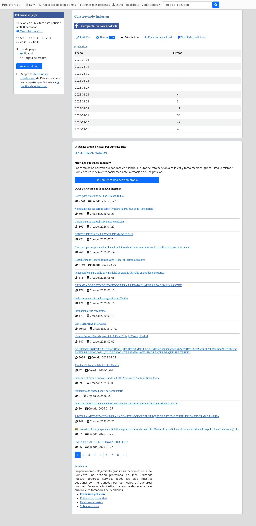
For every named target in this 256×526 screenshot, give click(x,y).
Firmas (105, 37)
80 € (36, 144)
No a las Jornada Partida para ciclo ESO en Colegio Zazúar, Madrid (111, 336)
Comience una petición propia (117, 180)
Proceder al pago (29, 167)
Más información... (29, 132)
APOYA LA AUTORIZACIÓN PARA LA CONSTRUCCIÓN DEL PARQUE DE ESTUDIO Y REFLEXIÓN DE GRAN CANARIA (147, 416)
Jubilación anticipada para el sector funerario (99, 390)
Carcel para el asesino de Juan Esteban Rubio (99, 195)
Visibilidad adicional (191, 37)
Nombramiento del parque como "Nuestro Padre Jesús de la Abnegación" (114, 208)
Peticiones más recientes (94, 5)
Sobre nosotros (89, 506)
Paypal (28, 155)
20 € (49, 139)
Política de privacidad (158, 37)
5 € (22, 139)
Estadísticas (130, 37)
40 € (23, 144)
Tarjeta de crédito (35, 159)
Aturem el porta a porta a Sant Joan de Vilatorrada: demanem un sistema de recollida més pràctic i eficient (132, 247)
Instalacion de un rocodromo (90, 310)
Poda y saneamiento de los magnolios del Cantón (101, 298)
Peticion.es (11, 4)
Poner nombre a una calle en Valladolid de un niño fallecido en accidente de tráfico (119, 272)
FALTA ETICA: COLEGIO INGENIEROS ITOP (101, 441)
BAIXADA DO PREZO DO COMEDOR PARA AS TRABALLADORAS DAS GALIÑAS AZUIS (128, 285)
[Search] (187, 5)
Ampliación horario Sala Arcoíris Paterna (97, 365)
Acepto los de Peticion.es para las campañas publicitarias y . (40, 182)
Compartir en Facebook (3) (95, 26)
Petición (83, 37)
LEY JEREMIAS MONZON (91, 152)
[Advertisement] (39, 60)
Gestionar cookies (91, 502)
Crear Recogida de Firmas (58, 5)
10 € (36, 139)
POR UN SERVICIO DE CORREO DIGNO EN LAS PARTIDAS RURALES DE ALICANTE (126, 403)
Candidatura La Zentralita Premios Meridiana (99, 221)
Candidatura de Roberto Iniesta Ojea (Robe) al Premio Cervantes (110, 259)
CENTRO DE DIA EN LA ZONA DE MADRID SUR (104, 234)
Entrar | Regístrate (125, 5)
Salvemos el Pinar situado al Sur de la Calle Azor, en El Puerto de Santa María (117, 378)
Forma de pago (26, 151)
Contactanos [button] (150, 5)
